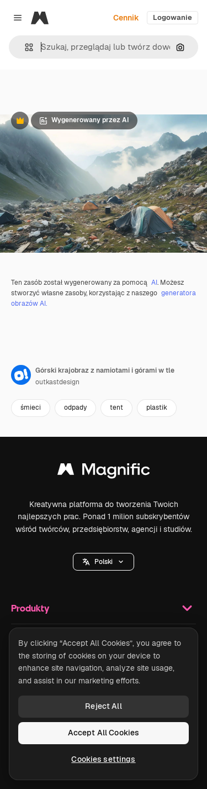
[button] (24, 47)
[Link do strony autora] (21, 375)
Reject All (103, 706)
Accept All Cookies (104, 733)
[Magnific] (40, 18)
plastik (156, 407)
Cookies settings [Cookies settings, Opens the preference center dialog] (103, 759)
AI (154, 282)
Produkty (103, 608)
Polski (103, 561)
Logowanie (172, 17)
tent (116, 407)
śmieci (30, 407)
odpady (75, 407)
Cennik (126, 18)
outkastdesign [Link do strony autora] (57, 382)
